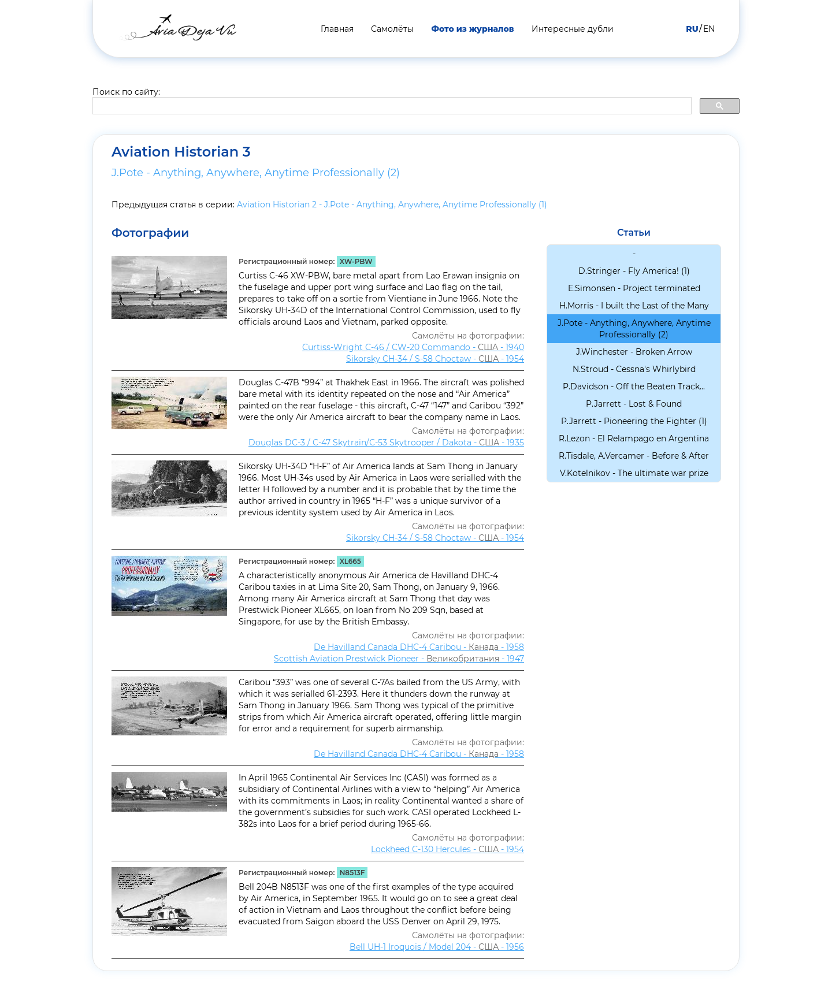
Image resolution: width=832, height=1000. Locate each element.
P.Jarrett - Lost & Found (634, 404)
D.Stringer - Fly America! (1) (634, 271)
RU (692, 29)
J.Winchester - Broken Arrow (634, 352)
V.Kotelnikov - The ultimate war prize (634, 473)
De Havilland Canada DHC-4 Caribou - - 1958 (419, 647)
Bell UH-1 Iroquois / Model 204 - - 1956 (437, 947)
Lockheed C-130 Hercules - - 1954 (447, 849)
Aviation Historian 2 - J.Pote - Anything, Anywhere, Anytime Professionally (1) (392, 204)
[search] (391, 106)
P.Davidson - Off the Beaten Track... (634, 386)
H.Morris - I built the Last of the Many (634, 305)
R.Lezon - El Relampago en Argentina (634, 438)
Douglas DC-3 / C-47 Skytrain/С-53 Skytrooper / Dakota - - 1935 (386, 442)
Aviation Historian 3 (181, 152)
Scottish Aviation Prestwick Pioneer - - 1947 (399, 658)
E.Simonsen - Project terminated (634, 288)
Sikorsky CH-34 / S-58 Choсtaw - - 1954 (435, 359)
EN (709, 29)
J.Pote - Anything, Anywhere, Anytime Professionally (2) (256, 172)
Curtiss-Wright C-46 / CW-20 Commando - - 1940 (413, 347)
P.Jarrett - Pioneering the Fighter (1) (634, 421)
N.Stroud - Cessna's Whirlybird (634, 369)
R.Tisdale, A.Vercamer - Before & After (634, 456)
